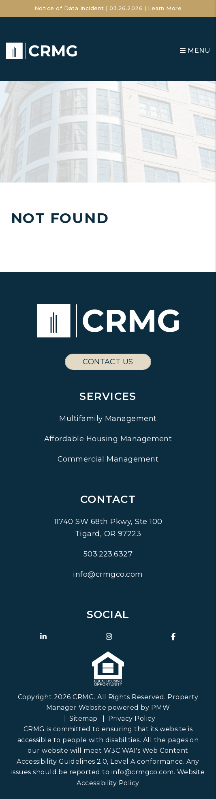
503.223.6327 (108, 554)
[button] (43, 637)
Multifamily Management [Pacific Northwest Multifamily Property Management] (108, 418)
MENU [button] (195, 50)
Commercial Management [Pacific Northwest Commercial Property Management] (108, 459)
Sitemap (83, 718)
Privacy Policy (132, 718)
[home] (41, 50)
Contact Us (108, 361)
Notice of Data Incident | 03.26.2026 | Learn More (108, 8)
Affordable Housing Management (108, 438)
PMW (160, 707)
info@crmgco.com (108, 574)
